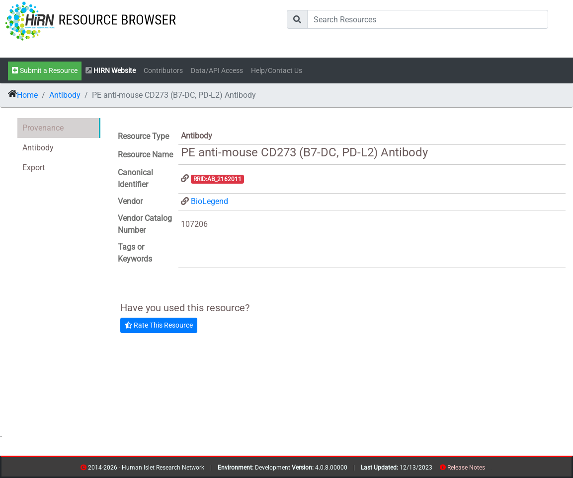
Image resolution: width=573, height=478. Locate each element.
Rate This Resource (159, 325)
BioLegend (209, 201)
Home (27, 95)
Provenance (43, 128)
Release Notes (466, 467)
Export (33, 167)
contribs (491, 469)
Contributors (163, 71)
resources (488, 469)
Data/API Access (217, 71)
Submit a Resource (45, 71)
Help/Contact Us (276, 71)
